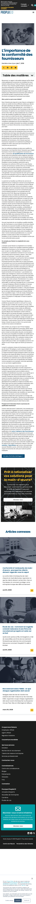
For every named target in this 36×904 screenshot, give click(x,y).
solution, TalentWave (9, 445)
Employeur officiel (8, 730)
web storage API (14, 882)
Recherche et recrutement (11, 751)
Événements (6, 774)
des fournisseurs (28, 431)
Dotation (5, 748)
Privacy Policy (10, 881)
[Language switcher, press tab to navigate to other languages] (25, 5)
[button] (4, 68)
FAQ (3, 780)
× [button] (32, 878)
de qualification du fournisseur (23, 153)
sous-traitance (17, 431)
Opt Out (23, 885)
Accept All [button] (18, 900)
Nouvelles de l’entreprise (10, 795)
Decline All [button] (26, 900)
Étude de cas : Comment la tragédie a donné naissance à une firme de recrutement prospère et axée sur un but (18, 630)
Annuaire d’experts (8, 792)
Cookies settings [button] (9, 900)
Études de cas (6, 800)
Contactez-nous (8, 760)
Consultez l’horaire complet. (7, 8)
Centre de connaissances (10, 769)
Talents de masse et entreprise (12, 753)
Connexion (6, 784)
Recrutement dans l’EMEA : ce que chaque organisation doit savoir (17, 690)
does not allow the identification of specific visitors (16, 883)
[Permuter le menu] (33, 12)
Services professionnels (10, 756)
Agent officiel (6, 733)
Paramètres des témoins (25, 844)
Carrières (5, 798)
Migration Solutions (8, 736)
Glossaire (5, 777)
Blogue (4, 771)
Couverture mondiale (10, 740)
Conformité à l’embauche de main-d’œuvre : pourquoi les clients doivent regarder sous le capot (18, 570)
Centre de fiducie (9, 844)
